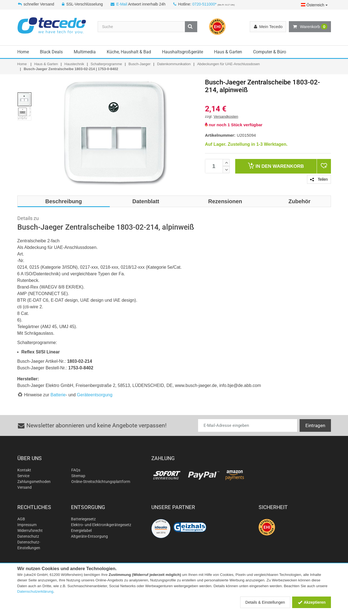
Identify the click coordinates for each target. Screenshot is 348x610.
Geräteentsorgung (95, 394)
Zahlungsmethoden (34, 481)
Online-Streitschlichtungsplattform (100, 481)
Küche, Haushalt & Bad (129, 51)
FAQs (75, 470)
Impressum (27, 525)
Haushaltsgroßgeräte (182, 51)
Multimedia (85, 51)
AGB (21, 519)
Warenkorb (309, 26)
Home (23, 51)
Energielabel (81, 530)
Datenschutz (28, 536)
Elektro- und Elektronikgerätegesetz (101, 525)
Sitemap (78, 476)
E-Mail (121, 4)
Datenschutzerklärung (35, 591)
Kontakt (24, 470)
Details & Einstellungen (265, 602)
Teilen (319, 179)
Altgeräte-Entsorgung (89, 536)
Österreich (314, 5)
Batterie (58, 394)
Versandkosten (226, 116)
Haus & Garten (228, 51)
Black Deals (51, 51)
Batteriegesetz (83, 519)
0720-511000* (204, 4)
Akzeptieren (311, 602)
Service (23, 476)
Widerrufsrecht (30, 530)
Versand (24, 487)
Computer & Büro (269, 51)
